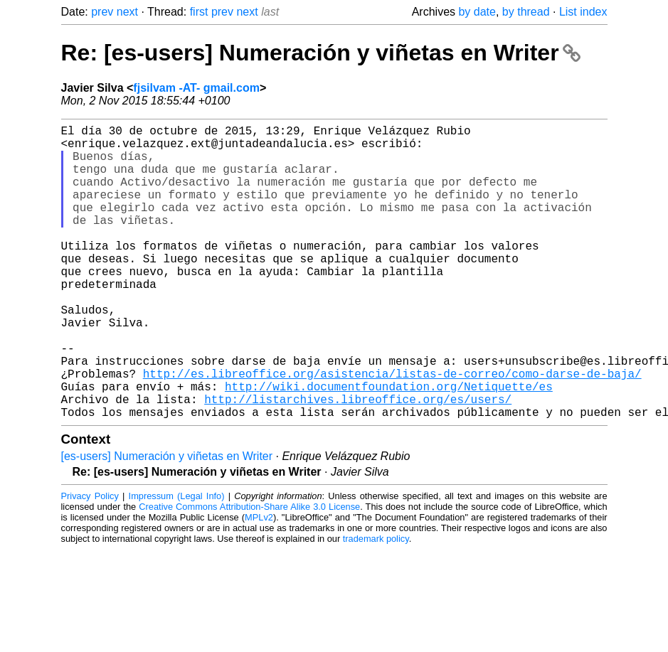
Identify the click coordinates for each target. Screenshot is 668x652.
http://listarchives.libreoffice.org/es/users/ (357, 461)
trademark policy (376, 604)
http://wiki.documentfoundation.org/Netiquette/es (389, 446)
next (127, 12)
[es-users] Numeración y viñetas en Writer (167, 521)
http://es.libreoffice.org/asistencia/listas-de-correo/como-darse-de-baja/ (392, 430)
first (199, 12)
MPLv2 (259, 582)
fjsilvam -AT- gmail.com (196, 88)
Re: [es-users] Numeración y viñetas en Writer (321, 52)
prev (102, 12)
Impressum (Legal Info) (177, 561)
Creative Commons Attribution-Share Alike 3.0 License (249, 572)
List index (583, 12)
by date (476, 12)
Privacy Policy (90, 561)
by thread (526, 12)
